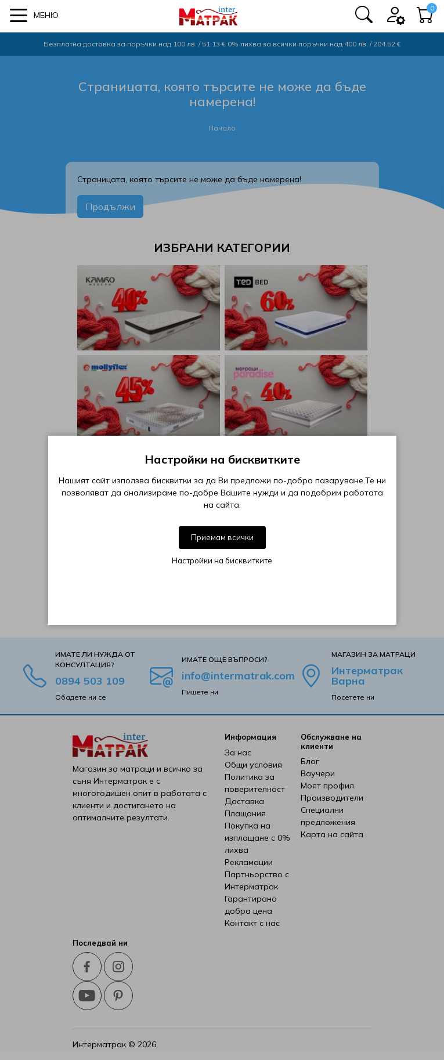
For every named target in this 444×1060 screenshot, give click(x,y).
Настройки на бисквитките (222, 560)
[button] (34, 15)
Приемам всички (222, 537)
